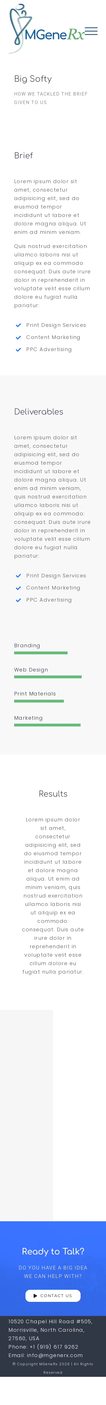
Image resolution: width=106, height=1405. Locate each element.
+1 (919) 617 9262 (54, 1346)
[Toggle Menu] (91, 31)
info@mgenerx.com (55, 1355)
